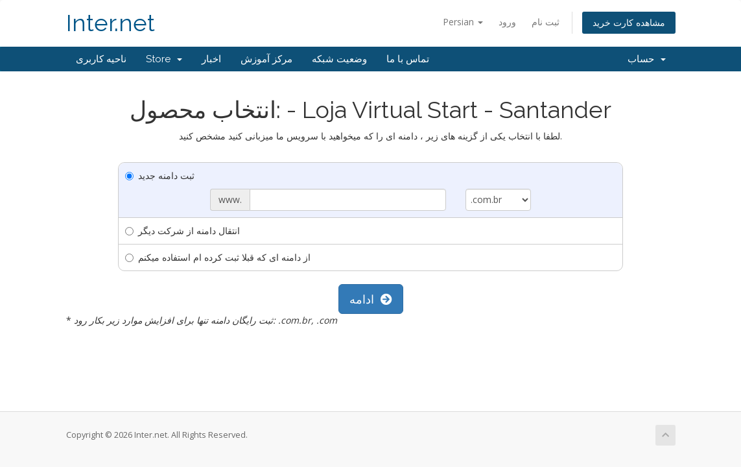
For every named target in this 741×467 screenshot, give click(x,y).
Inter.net (110, 23)
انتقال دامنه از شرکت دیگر (182, 230)
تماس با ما (407, 59)
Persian (463, 22)
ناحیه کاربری (101, 59)
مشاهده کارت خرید (629, 22)
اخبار (211, 59)
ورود (507, 22)
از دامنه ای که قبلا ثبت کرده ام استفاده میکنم (218, 257)
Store (164, 59)
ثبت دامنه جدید (159, 175)
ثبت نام (545, 22)
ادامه (370, 299)
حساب (647, 59)
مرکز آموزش (266, 59)
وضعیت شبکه (339, 59)
